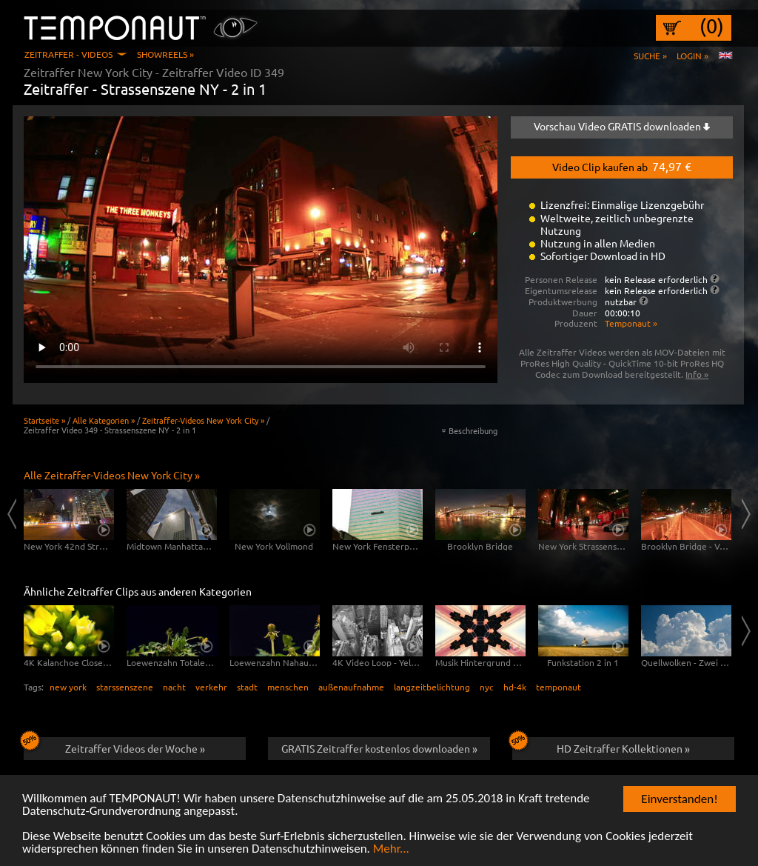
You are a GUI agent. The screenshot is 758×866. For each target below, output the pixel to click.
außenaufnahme (351, 687)
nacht (174, 687)
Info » (696, 374)
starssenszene (124, 687)
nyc (487, 687)
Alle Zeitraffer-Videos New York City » (112, 475)
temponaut (558, 687)
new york (68, 687)
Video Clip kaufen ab (621, 166)
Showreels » (165, 54)
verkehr (211, 687)
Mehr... (391, 850)
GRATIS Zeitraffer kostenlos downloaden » (379, 748)
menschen (288, 687)
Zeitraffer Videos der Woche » (114, 746)
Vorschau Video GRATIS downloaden (622, 126)
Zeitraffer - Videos (68, 54)
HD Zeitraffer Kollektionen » (601, 746)
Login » (692, 55)
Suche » (650, 55)
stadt (247, 687)
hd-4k (514, 687)
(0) (712, 26)
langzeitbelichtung (432, 687)
